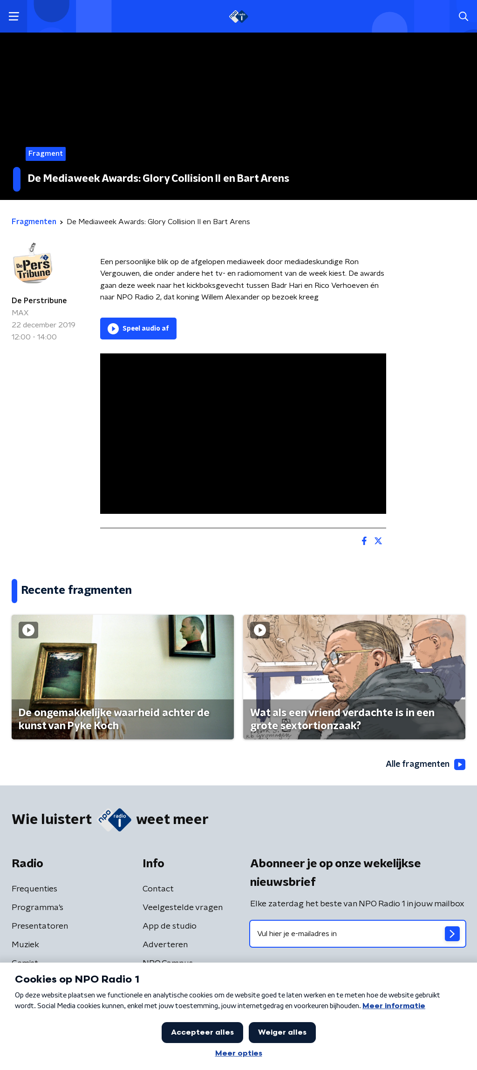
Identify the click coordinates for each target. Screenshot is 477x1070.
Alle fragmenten (424, 764)
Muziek (25, 945)
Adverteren (165, 945)
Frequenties (34, 889)
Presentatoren (40, 927)
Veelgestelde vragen (183, 908)
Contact (158, 889)
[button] (14, 16)
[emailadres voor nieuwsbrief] (357, 934)
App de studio (170, 927)
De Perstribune (39, 301)
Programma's (37, 908)
